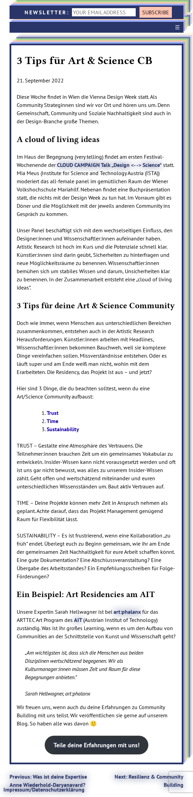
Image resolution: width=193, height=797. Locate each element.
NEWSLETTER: (81, 12)
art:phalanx (127, 611)
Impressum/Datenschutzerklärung (44, 789)
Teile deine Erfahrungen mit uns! (96, 745)
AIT (78, 619)
